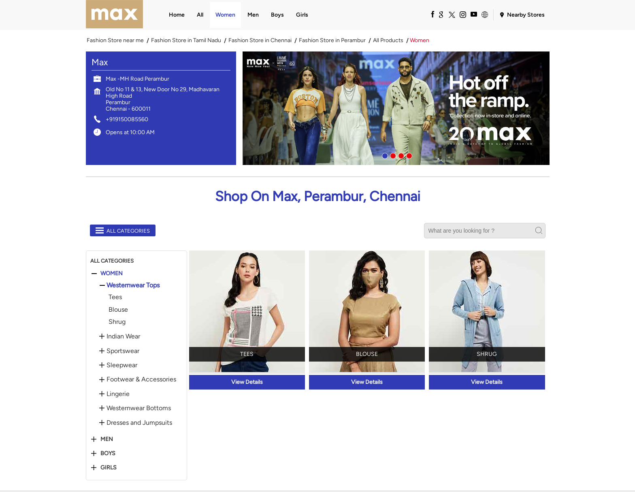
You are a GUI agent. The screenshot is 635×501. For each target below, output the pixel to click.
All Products (388, 40)
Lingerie (118, 394)
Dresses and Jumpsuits (139, 422)
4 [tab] (408, 155)
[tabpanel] (396, 108)
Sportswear (123, 351)
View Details (247, 382)
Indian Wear (123, 336)
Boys (107, 453)
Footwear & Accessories (141, 379)
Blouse (118, 309)
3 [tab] (400, 155)
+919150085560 (127, 119)
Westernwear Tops (133, 285)
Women (111, 273)
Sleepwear (122, 365)
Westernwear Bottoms (139, 408)
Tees (115, 297)
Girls (108, 468)
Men (106, 439)
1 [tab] (384, 155)
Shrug (117, 321)
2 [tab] (392, 155)
